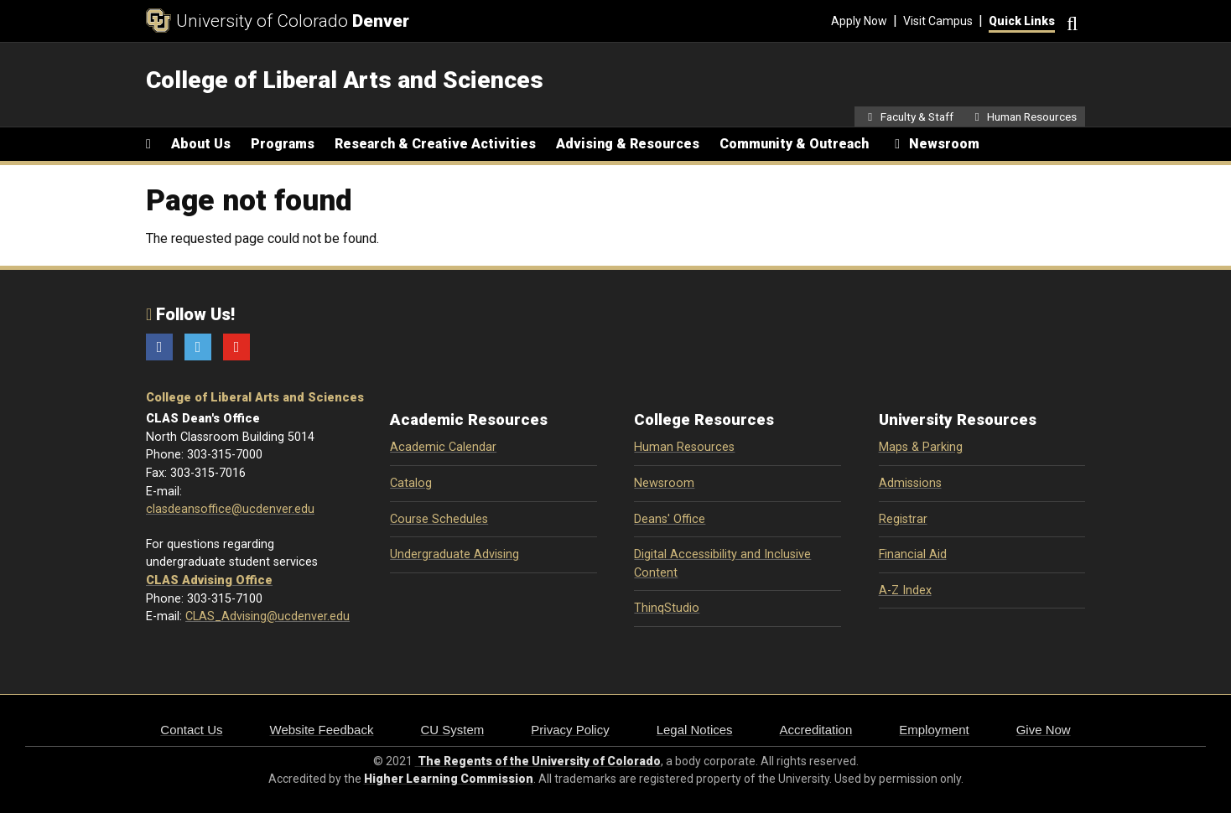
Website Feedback (322, 729)
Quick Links (1022, 21)
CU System (452, 729)
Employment (934, 729)
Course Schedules (439, 519)
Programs (282, 144)
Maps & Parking (921, 447)
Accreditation (816, 729)
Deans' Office (669, 519)
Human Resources (684, 447)
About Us (201, 144)
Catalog (411, 483)
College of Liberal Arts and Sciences (255, 398)
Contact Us (191, 729)
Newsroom (664, 483)
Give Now (1043, 729)
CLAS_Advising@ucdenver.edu (267, 616)
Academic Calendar (443, 447)
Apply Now (859, 21)
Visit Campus (938, 21)
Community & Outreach (794, 144)
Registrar (903, 519)
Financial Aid (913, 554)
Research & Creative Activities (435, 144)
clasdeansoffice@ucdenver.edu (230, 509)
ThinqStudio (666, 608)
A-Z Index (905, 590)
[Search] (1070, 21)
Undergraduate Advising (454, 554)
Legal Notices (695, 729)
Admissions (910, 483)
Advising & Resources (627, 144)
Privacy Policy (570, 729)
